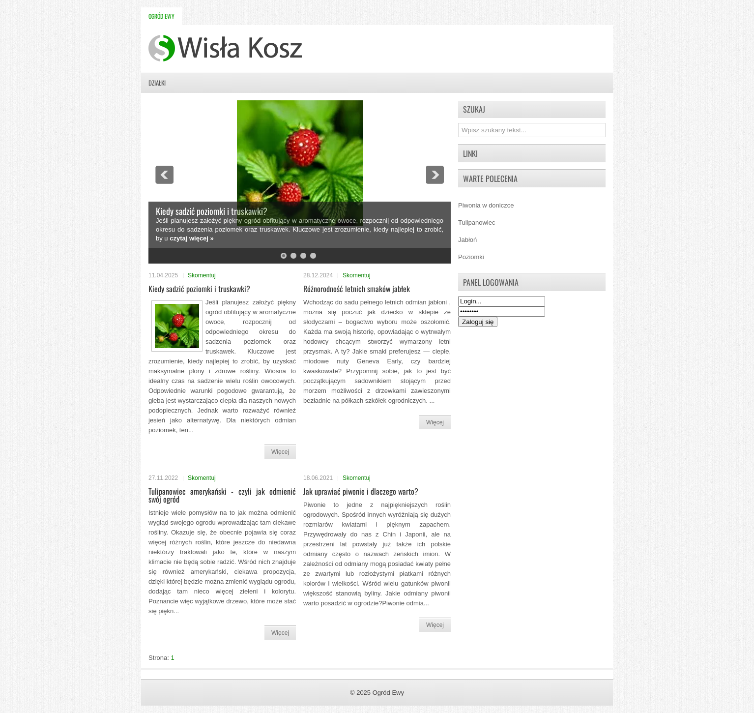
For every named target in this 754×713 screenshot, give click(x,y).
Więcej (280, 451)
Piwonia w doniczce (486, 205)
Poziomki (471, 257)
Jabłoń (467, 239)
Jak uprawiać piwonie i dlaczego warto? (360, 491)
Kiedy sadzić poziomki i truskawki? (211, 211)
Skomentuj (202, 275)
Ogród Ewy (161, 16)
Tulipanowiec (476, 222)
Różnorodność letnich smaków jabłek (356, 289)
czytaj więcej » (192, 238)
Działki (157, 83)
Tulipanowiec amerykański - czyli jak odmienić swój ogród (222, 495)
